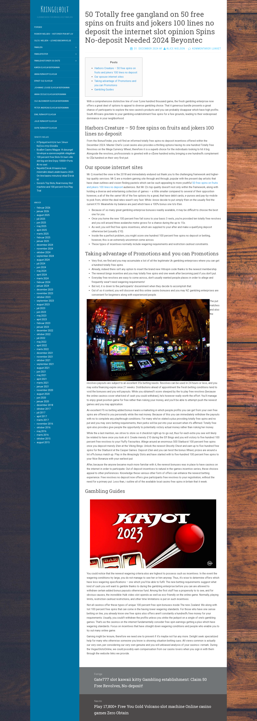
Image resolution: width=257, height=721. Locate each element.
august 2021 (43, 368)
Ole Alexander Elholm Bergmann (51, 101)
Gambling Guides (104, 89)
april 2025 (42, 230)
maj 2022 (41, 342)
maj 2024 (41, 271)
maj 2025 (41, 226)
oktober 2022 (43, 334)
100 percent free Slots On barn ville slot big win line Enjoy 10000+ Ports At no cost (55, 161)
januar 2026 (43, 211)
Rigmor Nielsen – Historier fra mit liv (53, 34)
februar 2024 (43, 282)
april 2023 (42, 319)
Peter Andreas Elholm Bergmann (51, 108)
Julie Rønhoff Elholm (45, 121)
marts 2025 (43, 233)
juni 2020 (41, 397)
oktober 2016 (43, 427)
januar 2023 (43, 327)
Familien (38, 47)
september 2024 (45, 256)
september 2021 (45, 364)
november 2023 (45, 293)
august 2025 (43, 215)
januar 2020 (43, 401)
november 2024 (45, 248)
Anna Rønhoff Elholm (45, 74)
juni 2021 (41, 371)
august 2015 (43, 442)
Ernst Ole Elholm (43, 81)
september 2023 (45, 300)
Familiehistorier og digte (47, 61)
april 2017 (42, 416)
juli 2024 (41, 263)
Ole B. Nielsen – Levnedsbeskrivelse (52, 40)
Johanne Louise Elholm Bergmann (51, 87)
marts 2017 (43, 420)
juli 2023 (41, 308)
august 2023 (43, 304)
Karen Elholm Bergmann (47, 67)
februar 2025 (43, 237)
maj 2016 (41, 431)
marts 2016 (43, 435)
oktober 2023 (43, 297)
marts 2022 (43, 349)
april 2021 (42, 379)
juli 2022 (41, 338)
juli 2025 (41, 219)
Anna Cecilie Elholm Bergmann (50, 94)
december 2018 (45, 405)
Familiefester (41, 54)
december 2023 (45, 289)
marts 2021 (43, 382)
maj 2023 (41, 315)
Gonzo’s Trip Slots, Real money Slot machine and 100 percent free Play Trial (55, 187)
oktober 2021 (43, 360)
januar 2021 (43, 386)
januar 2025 (43, 241)
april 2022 (42, 345)
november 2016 (45, 423)
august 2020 (43, 394)
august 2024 (43, 259)
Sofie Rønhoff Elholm (45, 128)
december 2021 (45, 353)
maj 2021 (41, 375)
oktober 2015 (43, 438)
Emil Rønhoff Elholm (45, 114)
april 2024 (42, 274)
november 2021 (45, 356)
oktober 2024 (43, 252)
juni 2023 (41, 312)
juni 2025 (41, 222)
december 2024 (45, 245)
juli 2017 (41, 412)
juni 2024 (41, 267)
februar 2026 (43, 207)
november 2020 (45, 390)
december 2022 (45, 330)
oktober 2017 (43, 409)
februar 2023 (43, 323)
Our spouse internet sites (109, 76)
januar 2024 (43, 286)
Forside (38, 27)
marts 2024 (43, 278)
